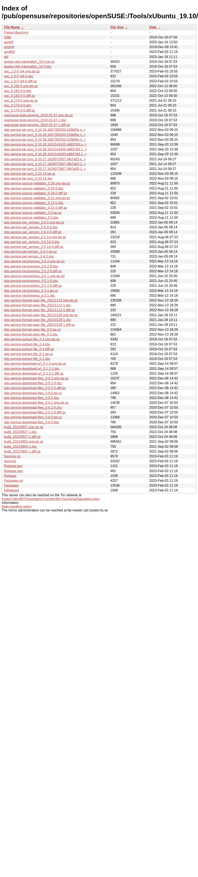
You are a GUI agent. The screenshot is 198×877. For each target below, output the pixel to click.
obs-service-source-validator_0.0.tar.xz (33, 213)
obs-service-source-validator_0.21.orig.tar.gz (37, 198)
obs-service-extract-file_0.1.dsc (27, 359)
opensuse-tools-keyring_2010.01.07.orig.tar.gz (38, 115)
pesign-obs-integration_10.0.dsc (28, 66)
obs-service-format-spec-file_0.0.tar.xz (32, 329)
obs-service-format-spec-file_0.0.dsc (31, 334)
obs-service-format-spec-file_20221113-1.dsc (37, 305)
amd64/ (9, 52)
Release (10, 476)
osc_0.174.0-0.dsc (17, 105)
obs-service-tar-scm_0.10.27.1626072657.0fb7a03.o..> (45, 159)
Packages (11, 485)
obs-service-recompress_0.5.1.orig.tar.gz (34, 276)
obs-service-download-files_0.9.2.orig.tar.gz (36, 378)
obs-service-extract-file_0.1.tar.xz (28, 354)
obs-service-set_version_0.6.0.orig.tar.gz (34, 222)
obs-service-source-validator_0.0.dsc (31, 217)
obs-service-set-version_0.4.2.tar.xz (30, 251)
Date (153, 27)
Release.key (13, 466)
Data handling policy (17, 506)
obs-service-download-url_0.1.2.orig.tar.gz (35, 363)
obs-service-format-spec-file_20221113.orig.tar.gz (41, 300)
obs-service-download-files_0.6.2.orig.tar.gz (36, 402)
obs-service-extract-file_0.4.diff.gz (29, 349)
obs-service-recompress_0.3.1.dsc (29, 295)
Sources (10, 461)
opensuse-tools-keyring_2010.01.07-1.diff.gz (37, 125)
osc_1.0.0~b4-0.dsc (18, 76)
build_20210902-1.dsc (20, 446)
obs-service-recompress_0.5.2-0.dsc (31, 266)
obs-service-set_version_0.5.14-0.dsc (32, 242)
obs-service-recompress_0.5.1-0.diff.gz (33, 285)
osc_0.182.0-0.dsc (17, 91)
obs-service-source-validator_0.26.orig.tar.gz (37, 183)
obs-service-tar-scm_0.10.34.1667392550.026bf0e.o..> (45, 130)
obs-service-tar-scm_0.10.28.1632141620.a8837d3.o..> (45, 144)
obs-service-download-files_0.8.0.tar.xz (33, 393)
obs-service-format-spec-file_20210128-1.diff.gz (39, 325)
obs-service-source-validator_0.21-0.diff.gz (35, 207)
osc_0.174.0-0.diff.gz (19, 110)
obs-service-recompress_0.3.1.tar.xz (31, 290)
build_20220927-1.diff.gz (22, 436)
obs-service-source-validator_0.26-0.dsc (34, 188)
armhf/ (8, 42)
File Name (12, 27)
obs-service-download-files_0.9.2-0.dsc (33, 383)
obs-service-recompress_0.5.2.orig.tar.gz (34, 261)
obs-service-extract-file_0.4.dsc (27, 344)
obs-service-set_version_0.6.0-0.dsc (31, 227)
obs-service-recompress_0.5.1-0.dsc (31, 281)
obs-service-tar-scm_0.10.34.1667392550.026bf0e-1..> (45, 135)
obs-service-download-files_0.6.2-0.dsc (33, 407)
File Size (117, 27)
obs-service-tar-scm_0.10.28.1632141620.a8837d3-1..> (45, 149)
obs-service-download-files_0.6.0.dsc (31, 422)
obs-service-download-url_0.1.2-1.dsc (32, 368)
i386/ (7, 37)
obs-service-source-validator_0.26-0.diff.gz (35, 193)
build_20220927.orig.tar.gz (24, 427)
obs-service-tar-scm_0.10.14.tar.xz (29, 173)
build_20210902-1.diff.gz (22, 451)
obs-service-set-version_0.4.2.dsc (29, 256)
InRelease (11, 490)
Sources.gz (12, 456)
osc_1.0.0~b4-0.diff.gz (20, 81)
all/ (6, 57)
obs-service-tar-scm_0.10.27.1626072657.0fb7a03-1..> (45, 164)
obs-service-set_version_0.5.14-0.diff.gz (33, 247)
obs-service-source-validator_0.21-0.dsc (34, 203)
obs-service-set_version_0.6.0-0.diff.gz (33, 232)
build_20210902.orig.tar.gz (24, 441)
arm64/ (9, 47)
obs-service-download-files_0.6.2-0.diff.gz (35, 412)
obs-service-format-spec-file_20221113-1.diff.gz (39, 310)
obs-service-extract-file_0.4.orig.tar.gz (32, 339)
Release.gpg (13, 471)
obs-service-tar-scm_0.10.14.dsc (28, 178)
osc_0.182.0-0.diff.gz (19, 95)
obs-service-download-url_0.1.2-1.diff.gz (33, 373)
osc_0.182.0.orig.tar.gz (21, 86)
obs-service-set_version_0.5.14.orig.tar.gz (35, 237)
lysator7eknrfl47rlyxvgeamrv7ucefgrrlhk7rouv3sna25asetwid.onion (51, 499)
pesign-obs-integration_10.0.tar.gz (29, 61)
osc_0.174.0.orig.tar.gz (21, 100)
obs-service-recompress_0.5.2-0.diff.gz (33, 271)
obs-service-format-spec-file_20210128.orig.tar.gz (41, 315)
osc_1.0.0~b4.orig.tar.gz (22, 71)
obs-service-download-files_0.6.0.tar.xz (33, 417)
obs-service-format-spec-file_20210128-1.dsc (37, 320)
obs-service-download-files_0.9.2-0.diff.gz (35, 388)
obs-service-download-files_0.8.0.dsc (31, 398)
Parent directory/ (16, 32)
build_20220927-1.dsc (20, 432)
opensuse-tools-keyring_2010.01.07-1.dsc (35, 120)
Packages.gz (13, 480)
